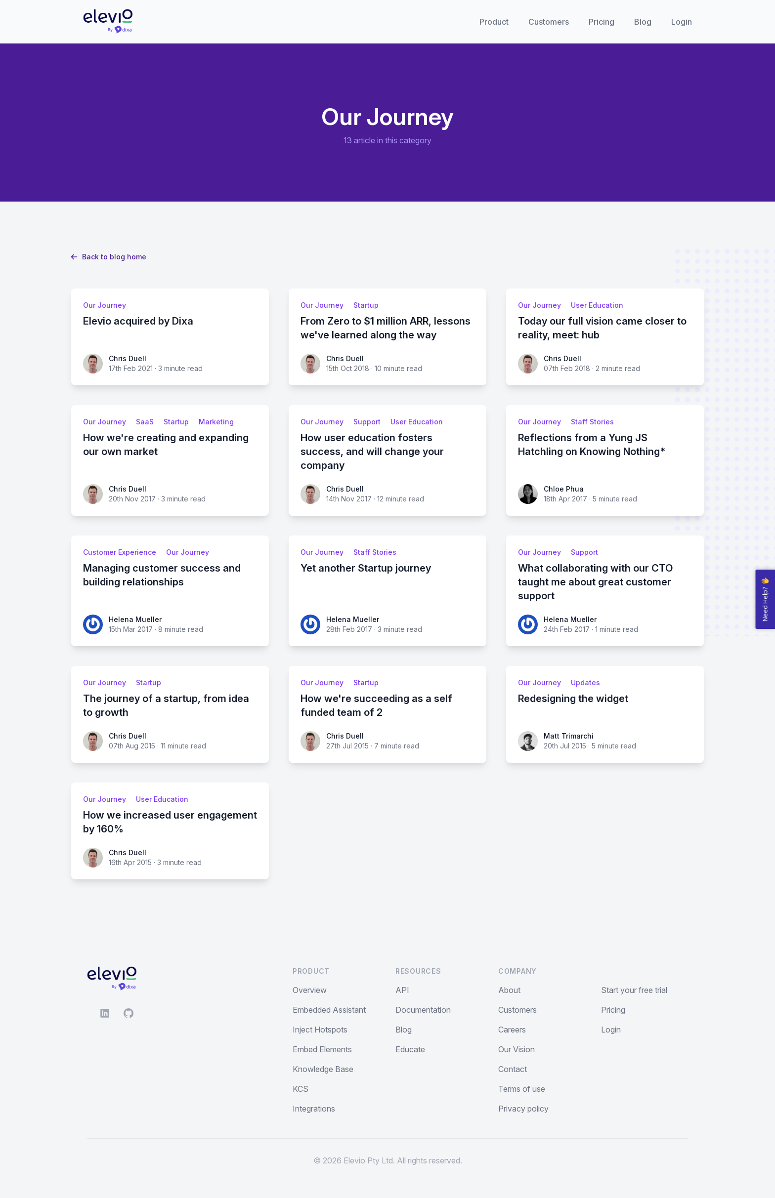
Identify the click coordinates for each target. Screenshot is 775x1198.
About (509, 990)
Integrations (314, 1109)
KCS (300, 1089)
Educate (410, 1049)
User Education (597, 305)
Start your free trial (634, 990)
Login (681, 22)
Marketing (216, 421)
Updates (585, 682)
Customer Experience (119, 552)
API (402, 990)
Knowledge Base (323, 1069)
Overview (310, 990)
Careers (512, 1029)
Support (367, 421)
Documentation (423, 1010)
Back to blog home (108, 256)
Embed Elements (322, 1049)
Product (494, 22)
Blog (642, 22)
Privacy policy (523, 1109)
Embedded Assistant (329, 1010)
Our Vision (516, 1049)
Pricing (601, 22)
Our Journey (104, 305)
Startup (366, 305)
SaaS (145, 421)
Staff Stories (592, 421)
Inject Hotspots (320, 1029)
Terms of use (521, 1089)
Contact (512, 1069)
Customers (548, 22)
